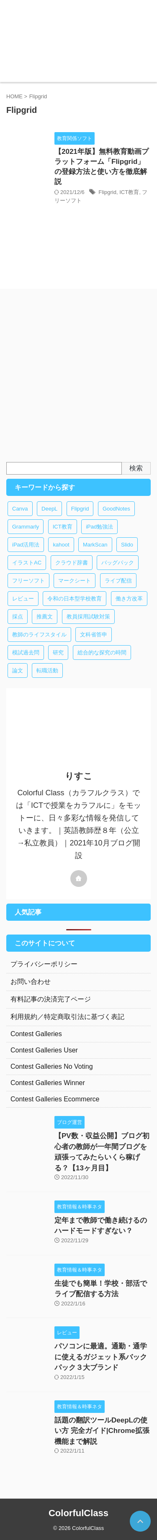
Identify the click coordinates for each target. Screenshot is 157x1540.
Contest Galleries (36, 1033)
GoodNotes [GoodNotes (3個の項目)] (116, 509)
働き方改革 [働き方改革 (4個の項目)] (129, 598)
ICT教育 (129, 192)
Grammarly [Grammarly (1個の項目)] (25, 527)
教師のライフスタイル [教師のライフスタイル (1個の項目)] (39, 634)
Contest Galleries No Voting (51, 1066)
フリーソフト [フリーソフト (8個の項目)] (28, 580)
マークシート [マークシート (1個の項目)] (74, 580)
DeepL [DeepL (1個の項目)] (49, 509)
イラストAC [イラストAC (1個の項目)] (26, 562)
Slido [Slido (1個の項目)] (127, 544)
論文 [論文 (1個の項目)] (17, 670)
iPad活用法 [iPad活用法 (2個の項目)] (25, 544)
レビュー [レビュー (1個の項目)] (23, 598)
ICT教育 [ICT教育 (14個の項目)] (62, 527)
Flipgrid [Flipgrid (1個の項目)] (80, 509)
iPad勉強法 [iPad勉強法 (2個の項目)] (99, 527)
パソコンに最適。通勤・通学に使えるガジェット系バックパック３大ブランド (100, 1356)
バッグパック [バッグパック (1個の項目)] (117, 562)
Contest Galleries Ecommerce (55, 1099)
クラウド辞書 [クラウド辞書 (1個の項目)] (71, 562)
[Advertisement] (78, 379)
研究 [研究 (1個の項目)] (58, 652)
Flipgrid (107, 192)
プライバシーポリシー (43, 964)
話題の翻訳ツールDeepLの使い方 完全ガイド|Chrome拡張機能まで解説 (101, 1431)
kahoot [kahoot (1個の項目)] (61, 544)
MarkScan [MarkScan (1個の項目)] (95, 544)
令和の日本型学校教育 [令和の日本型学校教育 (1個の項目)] (74, 598)
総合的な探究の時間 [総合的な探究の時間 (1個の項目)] (101, 652)
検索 (136, 468)
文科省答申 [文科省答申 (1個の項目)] (93, 634)
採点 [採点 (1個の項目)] (17, 616)
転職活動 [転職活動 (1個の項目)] (47, 670)
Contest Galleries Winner (47, 1082)
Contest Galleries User (44, 1050)
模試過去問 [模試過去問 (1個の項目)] (25, 652)
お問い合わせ (30, 981)
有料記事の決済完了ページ (50, 999)
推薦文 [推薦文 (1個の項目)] (44, 616)
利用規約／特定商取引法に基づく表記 (67, 1016)
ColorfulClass (78, 1513)
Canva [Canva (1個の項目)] (20, 509)
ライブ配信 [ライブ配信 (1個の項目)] (118, 580)
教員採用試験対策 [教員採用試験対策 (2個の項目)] (88, 616)
